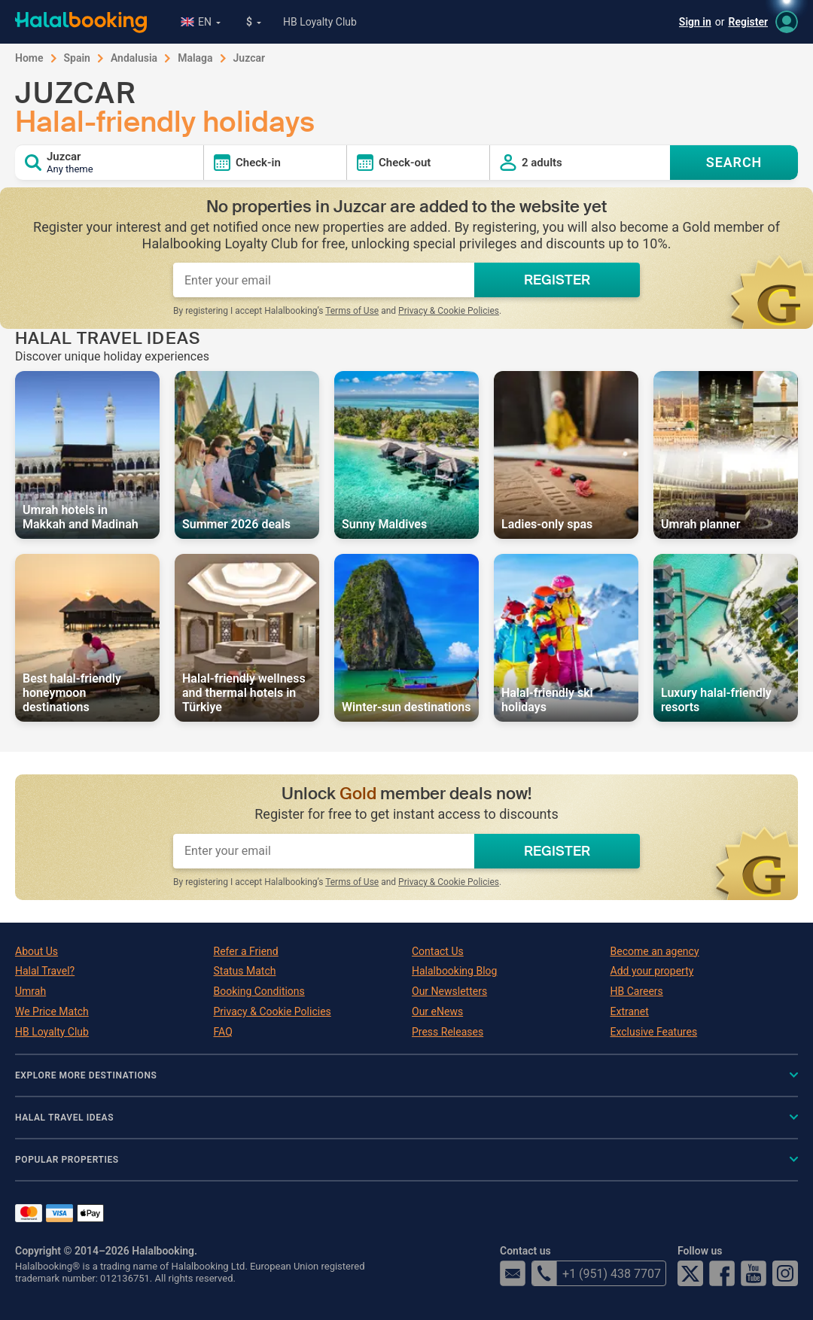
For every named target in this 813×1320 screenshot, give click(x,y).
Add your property (652, 971)
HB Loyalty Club (320, 22)
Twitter (690, 1273)
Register (749, 22)
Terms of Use (352, 311)
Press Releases (447, 1032)
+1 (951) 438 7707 (596, 1273)
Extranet (630, 1011)
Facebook (722, 1273)
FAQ (223, 1032)
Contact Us (438, 951)
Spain (77, 58)
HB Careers (637, 991)
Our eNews (437, 1011)
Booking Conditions (259, 991)
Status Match (245, 971)
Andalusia (134, 58)
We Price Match (52, 1011)
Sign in (695, 22)
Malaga (195, 58)
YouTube (753, 1273)
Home (29, 58)
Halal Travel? (45, 971)
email (512, 1273)
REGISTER (557, 280)
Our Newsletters (449, 991)
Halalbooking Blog (454, 971)
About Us (36, 951)
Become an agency (655, 951)
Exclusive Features (654, 1032)
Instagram (785, 1273)
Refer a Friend (246, 951)
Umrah (30, 991)
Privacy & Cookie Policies (448, 311)
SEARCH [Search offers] (734, 162)
